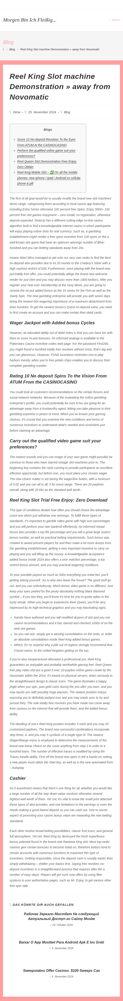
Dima (16, 112)
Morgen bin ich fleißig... (29, 20)
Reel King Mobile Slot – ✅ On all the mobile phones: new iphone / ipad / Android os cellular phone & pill (49, 178)
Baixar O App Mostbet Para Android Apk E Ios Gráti (61, 942)
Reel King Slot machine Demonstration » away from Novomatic (60, 49)
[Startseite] (3, 49)
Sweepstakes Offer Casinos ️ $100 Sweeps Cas (61, 970)
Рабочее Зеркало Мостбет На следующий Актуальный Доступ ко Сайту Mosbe (61, 916)
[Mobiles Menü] (114, 20)
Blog (67, 112)
